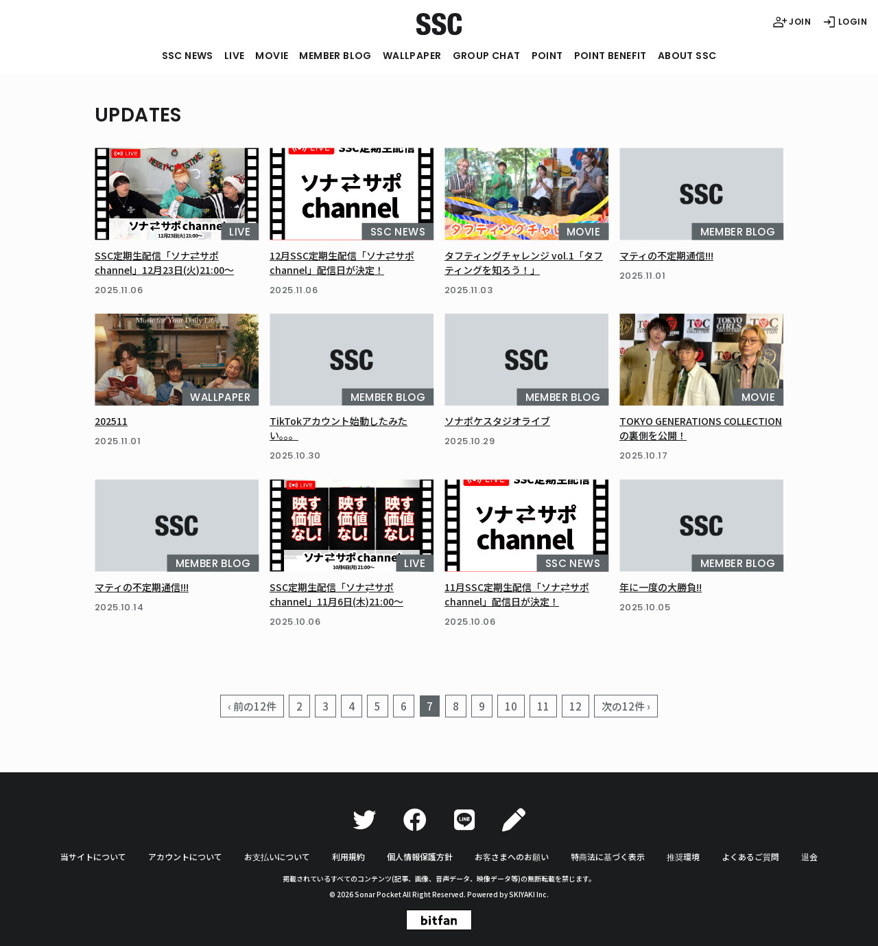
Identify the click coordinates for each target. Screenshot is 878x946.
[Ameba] (514, 820)
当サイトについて (93, 856)
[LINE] (464, 820)
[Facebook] (415, 820)
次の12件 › (626, 706)
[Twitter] (364, 820)
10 (511, 706)
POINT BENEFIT (610, 55)
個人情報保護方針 (420, 856)
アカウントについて (185, 856)
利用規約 (348, 856)
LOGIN (844, 22)
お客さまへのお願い (512, 856)
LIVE (234, 55)
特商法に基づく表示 (608, 856)
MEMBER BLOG (335, 55)
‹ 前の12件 (252, 706)
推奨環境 (683, 856)
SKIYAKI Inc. (529, 894)
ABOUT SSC (687, 55)
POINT (547, 55)
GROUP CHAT (487, 55)
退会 (809, 856)
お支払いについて (277, 856)
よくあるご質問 (750, 856)
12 (575, 706)
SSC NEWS (187, 55)
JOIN (791, 22)
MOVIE (271, 55)
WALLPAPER (412, 55)
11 (543, 706)
